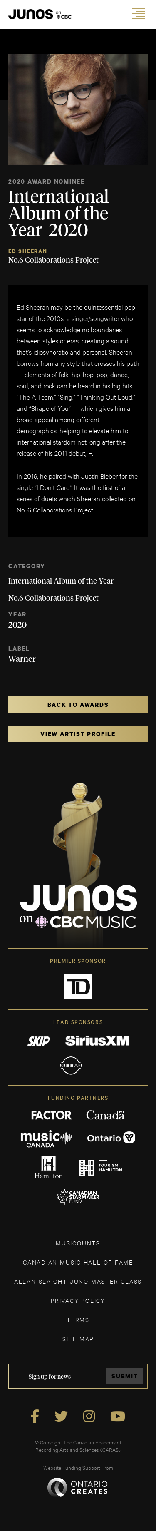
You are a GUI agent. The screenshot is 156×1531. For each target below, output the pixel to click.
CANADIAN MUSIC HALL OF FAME (78, 1262)
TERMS (78, 1319)
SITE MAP (78, 1338)
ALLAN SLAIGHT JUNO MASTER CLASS (78, 1281)
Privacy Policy (78, 1300)
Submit (124, 1376)
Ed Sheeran (27, 251)
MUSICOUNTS (78, 1243)
